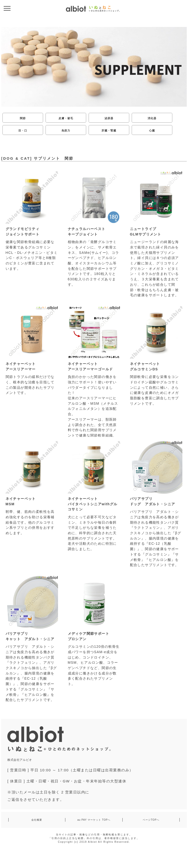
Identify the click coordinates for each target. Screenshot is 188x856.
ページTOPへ (151, 819)
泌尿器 (109, 118)
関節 (23, 118)
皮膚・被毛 (66, 118)
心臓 (152, 130)
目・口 (22, 130)
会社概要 (36, 819)
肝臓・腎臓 (109, 130)
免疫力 (65, 130)
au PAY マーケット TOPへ (93, 819)
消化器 (152, 118)
